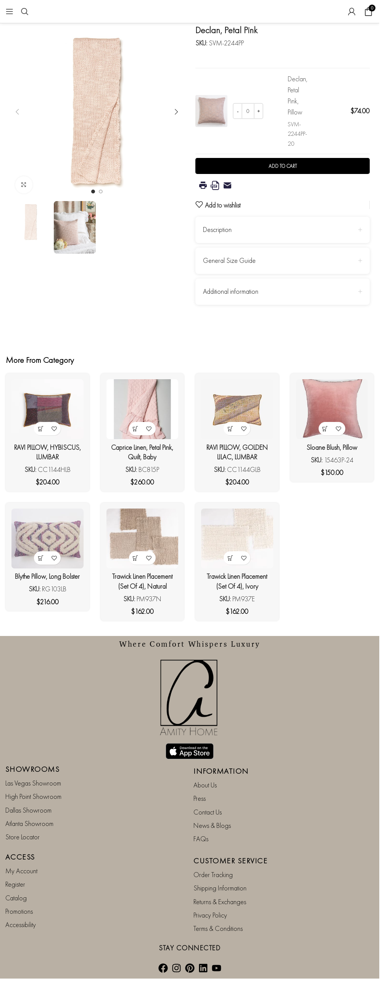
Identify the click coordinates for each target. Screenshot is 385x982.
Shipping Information (219, 888)
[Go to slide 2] (101, 191)
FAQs (200, 838)
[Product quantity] (248, 111)
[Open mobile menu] (9, 11)
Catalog (16, 897)
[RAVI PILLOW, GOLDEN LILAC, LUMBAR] (237, 409)
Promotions (19, 911)
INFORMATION (221, 771)
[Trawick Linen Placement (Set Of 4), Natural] (142, 538)
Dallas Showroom (28, 810)
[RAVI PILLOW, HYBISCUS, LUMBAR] (47, 409)
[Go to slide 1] (93, 191)
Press (199, 798)
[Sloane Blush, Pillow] (332, 409)
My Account (21, 870)
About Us (205, 785)
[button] (17, 111)
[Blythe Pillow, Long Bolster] (47, 538)
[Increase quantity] (258, 111)
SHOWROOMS (32, 769)
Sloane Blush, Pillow (331, 447)
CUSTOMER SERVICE (230, 861)
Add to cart (283, 166)
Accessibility (20, 924)
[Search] (24, 11)
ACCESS (20, 857)
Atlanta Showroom (29, 823)
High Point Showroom (33, 796)
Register (15, 884)
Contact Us (207, 812)
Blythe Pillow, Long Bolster (47, 576)
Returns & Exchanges (219, 901)
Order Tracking (213, 874)
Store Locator (22, 836)
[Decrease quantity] (237, 111)
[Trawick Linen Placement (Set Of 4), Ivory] (237, 538)
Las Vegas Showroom (33, 783)
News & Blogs (212, 825)
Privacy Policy (210, 915)
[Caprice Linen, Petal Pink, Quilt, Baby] (142, 409)
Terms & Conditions (218, 928)
